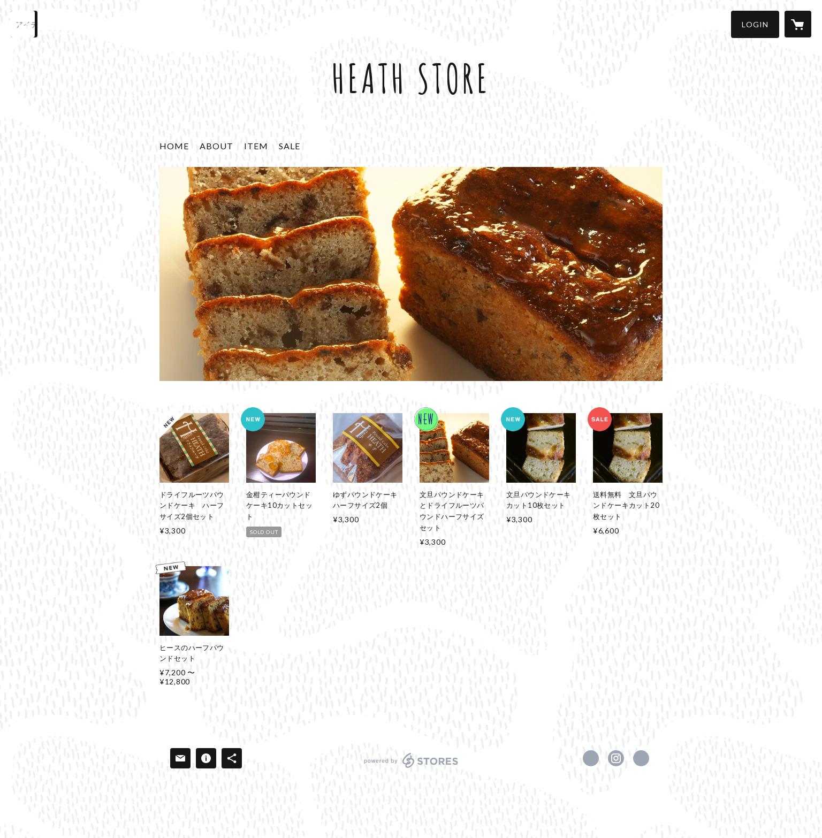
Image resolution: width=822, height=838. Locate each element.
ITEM (256, 146)
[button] (755, 24)
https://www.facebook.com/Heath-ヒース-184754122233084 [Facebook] (591, 758)
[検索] (24, 24)
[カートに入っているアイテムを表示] (798, 24)
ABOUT (216, 146)
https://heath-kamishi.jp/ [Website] (641, 758)
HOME (174, 146)
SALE (289, 146)
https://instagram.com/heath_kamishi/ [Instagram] (616, 758)
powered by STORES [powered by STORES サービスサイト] (411, 767)
